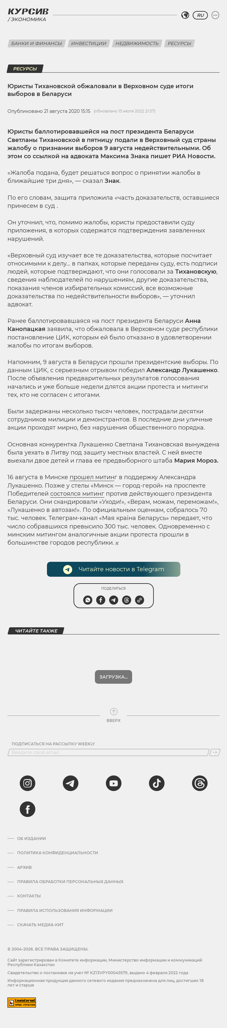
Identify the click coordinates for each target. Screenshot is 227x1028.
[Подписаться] (215, 752)
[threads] (200, 783)
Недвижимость (137, 43)
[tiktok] (157, 783)
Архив (24, 867)
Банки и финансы (37, 43)
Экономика (28, 19)
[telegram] (70, 783)
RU (200, 15)
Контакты (29, 896)
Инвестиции (89, 43)
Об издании (31, 838)
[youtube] (113, 783)
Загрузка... (113, 677)
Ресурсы (179, 43)
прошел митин (92, 477)
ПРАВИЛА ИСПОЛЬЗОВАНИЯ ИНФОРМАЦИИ (65, 910)
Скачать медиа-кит (40, 925)
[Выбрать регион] (185, 15)
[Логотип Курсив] (28, 11)
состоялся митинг (77, 493)
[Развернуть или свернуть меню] (215, 15)
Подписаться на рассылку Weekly (53, 744)
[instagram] (27, 783)
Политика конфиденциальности (57, 853)
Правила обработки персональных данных (70, 882)
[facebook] (27, 809)
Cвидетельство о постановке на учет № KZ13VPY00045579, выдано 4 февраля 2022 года (97, 972)
